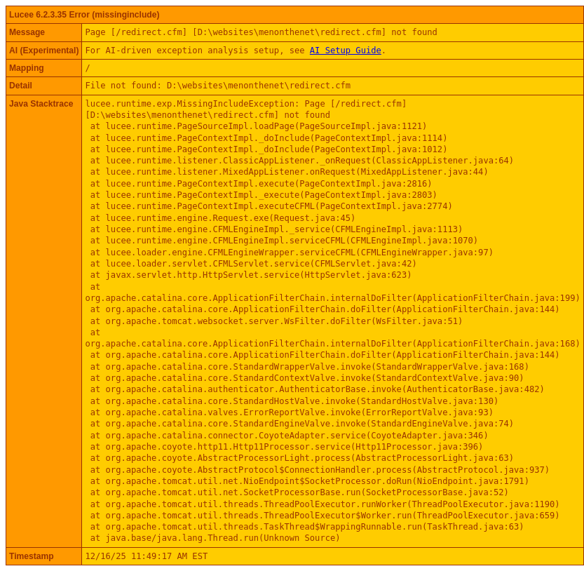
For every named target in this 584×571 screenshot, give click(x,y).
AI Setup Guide (345, 50)
